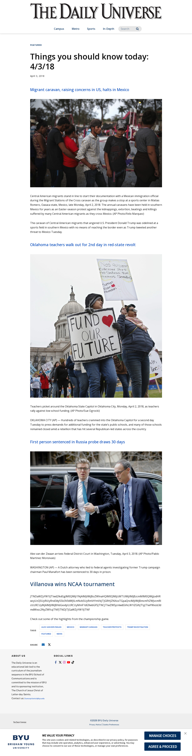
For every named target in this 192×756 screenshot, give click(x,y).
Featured (36, 45)
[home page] (96, 14)
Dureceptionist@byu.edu (25, 722)
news (59, 654)
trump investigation (137, 647)
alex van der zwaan (51, 647)
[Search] (130, 29)
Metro (75, 29)
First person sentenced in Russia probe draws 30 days (92, 458)
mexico (70, 647)
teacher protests (112, 647)
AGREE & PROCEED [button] (162, 746)
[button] (186, 735)
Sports (91, 29)
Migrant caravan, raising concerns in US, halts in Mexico (91, 92)
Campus (59, 29)
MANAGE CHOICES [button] (162, 735)
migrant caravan (88, 647)
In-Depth (108, 29)
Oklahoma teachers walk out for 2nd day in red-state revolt (90, 254)
